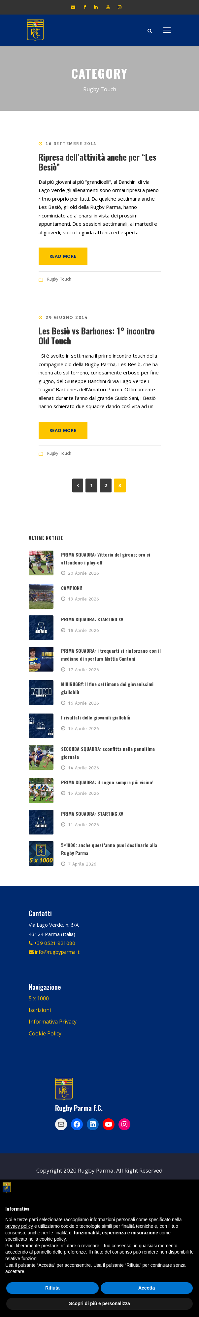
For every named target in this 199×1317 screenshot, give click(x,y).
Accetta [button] (146, 1288)
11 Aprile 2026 (83, 824)
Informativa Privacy (53, 1021)
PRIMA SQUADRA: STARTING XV (92, 619)
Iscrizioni (40, 1010)
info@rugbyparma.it (54, 952)
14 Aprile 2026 (83, 767)
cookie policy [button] (53, 1239)
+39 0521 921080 (52, 943)
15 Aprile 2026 (83, 728)
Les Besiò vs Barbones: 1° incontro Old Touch (97, 336)
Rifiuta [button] (52, 1288)
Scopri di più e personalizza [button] (99, 1303)
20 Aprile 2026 (83, 573)
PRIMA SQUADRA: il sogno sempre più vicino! (107, 782)
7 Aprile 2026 (82, 864)
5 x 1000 (39, 998)
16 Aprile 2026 (83, 703)
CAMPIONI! (71, 587)
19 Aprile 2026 (83, 598)
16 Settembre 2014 (71, 143)
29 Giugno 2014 (67, 317)
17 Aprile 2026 (83, 669)
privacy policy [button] (19, 1226)
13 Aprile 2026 (83, 793)
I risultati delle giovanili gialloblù (95, 717)
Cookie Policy (45, 1033)
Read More (63, 256)
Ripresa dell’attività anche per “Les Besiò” (97, 162)
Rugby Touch (59, 279)
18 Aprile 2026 (83, 630)
